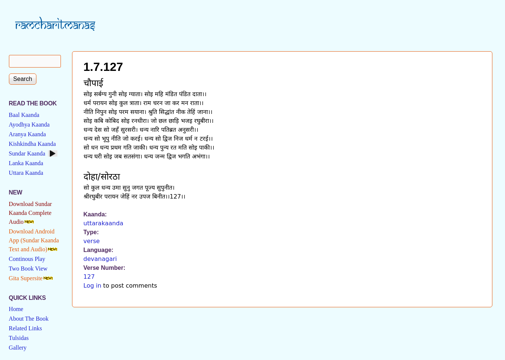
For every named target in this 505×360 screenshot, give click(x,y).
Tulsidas (19, 338)
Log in (92, 285)
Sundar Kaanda (27, 153)
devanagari (100, 258)
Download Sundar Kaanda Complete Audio (30, 213)
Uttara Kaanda (26, 173)
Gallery (18, 347)
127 (89, 276)
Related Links (25, 328)
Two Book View (28, 268)
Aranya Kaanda (27, 134)
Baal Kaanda (24, 115)
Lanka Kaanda (26, 163)
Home (16, 309)
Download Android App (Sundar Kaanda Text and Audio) (34, 240)
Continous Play (27, 259)
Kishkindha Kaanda (32, 144)
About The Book (29, 318)
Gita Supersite (26, 278)
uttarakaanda (104, 223)
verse (92, 241)
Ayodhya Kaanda (29, 124)
